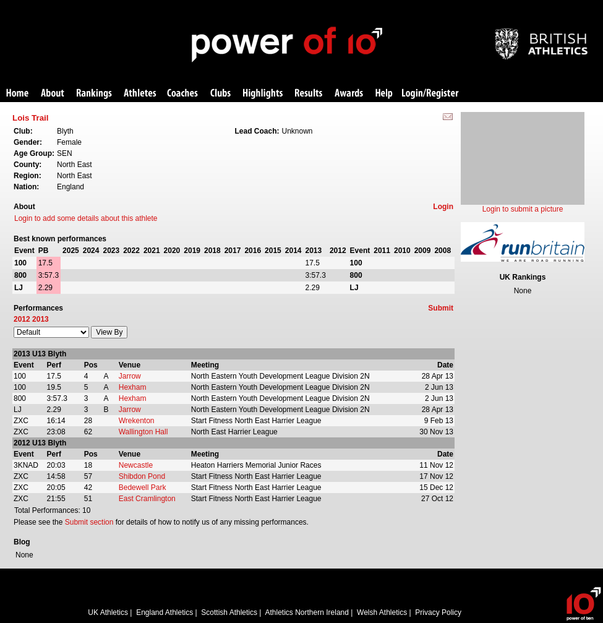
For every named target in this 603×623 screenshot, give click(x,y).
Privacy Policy (438, 612)
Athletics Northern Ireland (307, 612)
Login (443, 206)
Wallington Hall (143, 432)
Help (384, 93)
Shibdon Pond (142, 476)
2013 (40, 319)
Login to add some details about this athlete (86, 218)
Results (308, 93)
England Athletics (164, 612)
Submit (440, 308)
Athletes (140, 93)
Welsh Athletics (382, 612)
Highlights (263, 93)
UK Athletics (108, 612)
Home (17, 93)
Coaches (182, 93)
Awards (349, 93)
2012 (22, 319)
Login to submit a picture (522, 209)
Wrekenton (137, 420)
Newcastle (136, 465)
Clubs (220, 93)
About (52, 93)
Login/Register (430, 93)
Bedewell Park (142, 487)
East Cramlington (147, 498)
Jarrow (130, 376)
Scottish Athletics (229, 612)
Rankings (94, 93)
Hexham (133, 387)
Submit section (89, 522)
